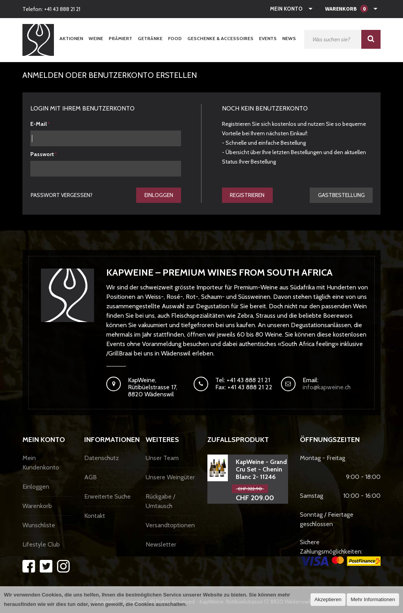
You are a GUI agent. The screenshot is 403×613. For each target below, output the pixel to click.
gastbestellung (341, 195)
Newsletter (161, 545)
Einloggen (158, 195)
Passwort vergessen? (62, 195)
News (289, 38)
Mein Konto (286, 9)
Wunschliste (38, 525)
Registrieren (247, 195)
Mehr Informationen (373, 599)
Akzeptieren (328, 599)
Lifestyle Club (41, 545)
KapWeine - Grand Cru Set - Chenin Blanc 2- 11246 (261, 469)
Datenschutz (101, 458)
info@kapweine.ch (327, 387)
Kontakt (94, 516)
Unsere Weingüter (170, 477)
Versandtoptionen (170, 525)
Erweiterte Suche (107, 497)
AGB (90, 477)
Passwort (42, 154)
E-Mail (38, 124)
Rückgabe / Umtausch (160, 501)
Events (268, 38)
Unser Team (162, 458)
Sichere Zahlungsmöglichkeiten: (340, 552)
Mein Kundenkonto (40, 463)
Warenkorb (37, 506)
